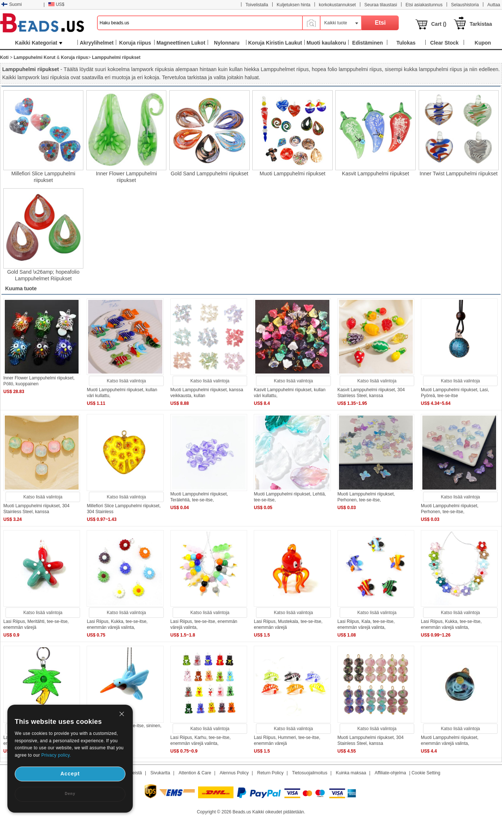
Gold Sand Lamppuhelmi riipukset (209, 173)
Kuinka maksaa (351, 772)
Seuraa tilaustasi (380, 4)
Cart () (438, 24)
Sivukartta (160, 772)
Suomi (11, 4)
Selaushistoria (465, 4)
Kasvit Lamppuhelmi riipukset (375, 173)
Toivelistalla (257, 4)
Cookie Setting (426, 772)
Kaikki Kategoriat (38, 43)
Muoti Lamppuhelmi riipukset (292, 173)
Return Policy (270, 772)
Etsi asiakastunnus (424, 4)
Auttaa (493, 4)
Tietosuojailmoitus (310, 772)
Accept (70, 774)
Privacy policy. (56, 755)
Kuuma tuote (21, 288)
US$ (56, 4)
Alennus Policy (234, 772)
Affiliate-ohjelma (390, 772)
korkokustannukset (337, 4)
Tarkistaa (481, 24)
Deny (70, 794)
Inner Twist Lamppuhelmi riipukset (459, 173)
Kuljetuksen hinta (293, 4)
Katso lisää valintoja (126, 380)
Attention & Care (195, 772)
